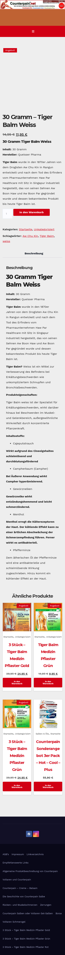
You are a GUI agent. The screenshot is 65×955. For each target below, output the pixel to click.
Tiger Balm (47, 236)
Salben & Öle (42, 734)
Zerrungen (45, 905)
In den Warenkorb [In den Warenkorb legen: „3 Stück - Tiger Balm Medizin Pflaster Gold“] (17, 682)
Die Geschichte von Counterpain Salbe (24, 896)
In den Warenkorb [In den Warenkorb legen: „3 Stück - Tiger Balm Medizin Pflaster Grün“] (17, 786)
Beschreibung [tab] (34, 253)
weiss (6, 241)
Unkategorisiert (44, 229)
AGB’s (6, 854)
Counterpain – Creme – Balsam (20, 888)
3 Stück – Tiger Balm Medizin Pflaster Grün (17, 755)
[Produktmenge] (8, 214)
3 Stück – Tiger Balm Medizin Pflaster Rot (26, 947)
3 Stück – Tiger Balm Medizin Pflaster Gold (26, 930)
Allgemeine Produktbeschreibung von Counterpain (30, 871)
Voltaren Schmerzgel (14, 921)
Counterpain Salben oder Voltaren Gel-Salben (28, 913)
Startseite (25, 229)
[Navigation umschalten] (33, 31)
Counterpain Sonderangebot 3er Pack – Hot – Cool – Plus (48, 755)
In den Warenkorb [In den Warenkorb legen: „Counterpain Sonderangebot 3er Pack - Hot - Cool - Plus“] (48, 786)
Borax (59, 913)
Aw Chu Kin (30, 236)
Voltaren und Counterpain (17, 879)
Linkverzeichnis (35, 854)
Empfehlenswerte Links (15, 862)
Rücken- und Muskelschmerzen (20, 905)
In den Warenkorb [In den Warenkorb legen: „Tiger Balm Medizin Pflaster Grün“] (48, 682)
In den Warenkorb (31, 212)
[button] (60, 31)
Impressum (18, 854)
